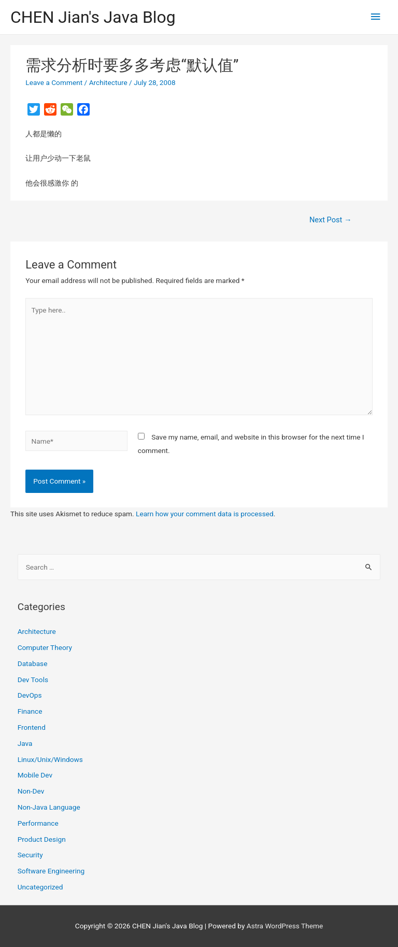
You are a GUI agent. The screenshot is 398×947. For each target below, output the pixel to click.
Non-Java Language (49, 807)
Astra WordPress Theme (285, 926)
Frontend (32, 727)
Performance (38, 823)
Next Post (330, 219)
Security (30, 855)
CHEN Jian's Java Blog (93, 17)
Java (25, 743)
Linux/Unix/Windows (50, 759)
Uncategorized (40, 887)
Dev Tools (33, 679)
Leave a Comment (53, 82)
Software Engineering (51, 871)
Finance (30, 711)
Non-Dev (31, 791)
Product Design (42, 839)
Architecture (108, 82)
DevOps (30, 695)
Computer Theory (45, 647)
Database (33, 663)
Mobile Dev (35, 775)
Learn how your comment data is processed (205, 514)
